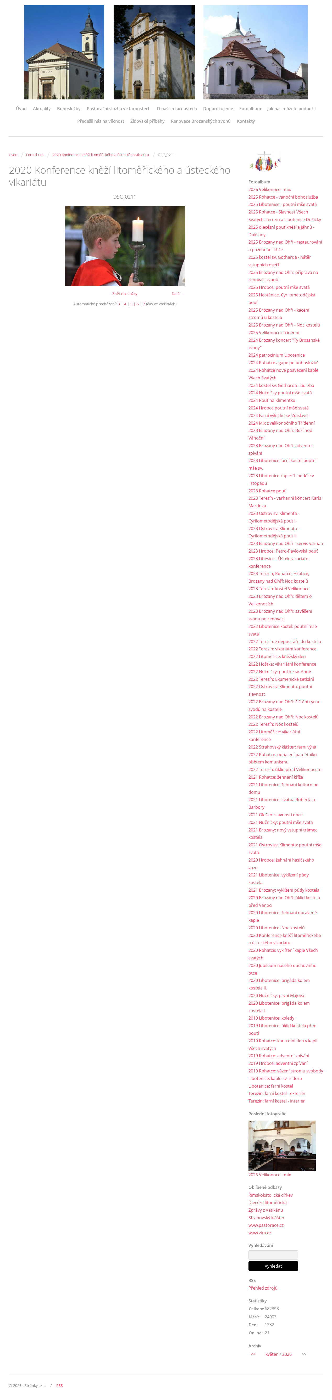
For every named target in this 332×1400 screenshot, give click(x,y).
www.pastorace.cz (266, 1225)
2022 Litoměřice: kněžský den (277, 656)
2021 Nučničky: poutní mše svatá (280, 822)
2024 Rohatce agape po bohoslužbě (283, 363)
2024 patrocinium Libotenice (276, 355)
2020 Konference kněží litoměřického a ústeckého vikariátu (100, 154)
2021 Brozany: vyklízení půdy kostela (283, 890)
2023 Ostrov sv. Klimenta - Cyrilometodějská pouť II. (273, 532)
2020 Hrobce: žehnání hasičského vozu (281, 863)
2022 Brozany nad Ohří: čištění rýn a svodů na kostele (283, 705)
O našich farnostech (177, 108)
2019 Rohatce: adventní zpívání (278, 1056)
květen (272, 1354)
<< (253, 1354)
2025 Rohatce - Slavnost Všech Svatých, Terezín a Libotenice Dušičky (284, 215)
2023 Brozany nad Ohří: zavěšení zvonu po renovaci (280, 615)
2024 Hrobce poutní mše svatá (278, 408)
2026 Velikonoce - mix (269, 189)
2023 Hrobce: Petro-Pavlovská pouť (283, 551)
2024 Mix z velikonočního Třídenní (281, 423)
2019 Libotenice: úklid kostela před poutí (282, 1029)
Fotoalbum (250, 108)
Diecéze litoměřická (267, 1202)
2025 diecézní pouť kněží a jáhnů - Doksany (281, 231)
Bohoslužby (69, 108)
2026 (287, 1354)
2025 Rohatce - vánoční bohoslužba (283, 197)
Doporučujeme (218, 108)
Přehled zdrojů (263, 1288)
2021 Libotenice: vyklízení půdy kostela (278, 878)
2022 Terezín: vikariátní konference (282, 649)
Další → (178, 293)
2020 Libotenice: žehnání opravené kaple (282, 916)
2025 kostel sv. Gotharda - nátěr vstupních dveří (279, 261)
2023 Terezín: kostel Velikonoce (278, 589)
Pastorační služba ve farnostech (119, 108)
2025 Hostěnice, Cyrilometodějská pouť (281, 298)
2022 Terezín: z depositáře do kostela (284, 641)
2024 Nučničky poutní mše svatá (280, 393)
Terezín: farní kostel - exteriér (277, 1093)
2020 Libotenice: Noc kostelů (276, 928)
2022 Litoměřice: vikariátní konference (274, 735)
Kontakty (246, 121)
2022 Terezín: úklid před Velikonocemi (285, 769)
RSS (59, 1385)
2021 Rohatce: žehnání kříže (275, 777)
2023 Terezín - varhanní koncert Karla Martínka (285, 502)
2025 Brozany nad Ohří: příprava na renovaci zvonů (283, 276)
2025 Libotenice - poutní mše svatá (282, 204)
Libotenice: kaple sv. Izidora (275, 1078)
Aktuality (42, 108)
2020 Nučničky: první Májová (276, 995)
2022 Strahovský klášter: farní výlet (282, 747)
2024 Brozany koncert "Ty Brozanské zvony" (284, 344)
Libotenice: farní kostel (270, 1086)
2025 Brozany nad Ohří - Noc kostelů (284, 325)
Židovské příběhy (147, 121)
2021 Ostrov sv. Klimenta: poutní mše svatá (285, 848)
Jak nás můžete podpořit (291, 108)
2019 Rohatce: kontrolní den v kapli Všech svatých (282, 1044)
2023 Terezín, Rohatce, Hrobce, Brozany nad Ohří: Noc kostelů (278, 577)
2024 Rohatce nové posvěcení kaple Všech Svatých (283, 374)
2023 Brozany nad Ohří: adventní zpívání (280, 449)
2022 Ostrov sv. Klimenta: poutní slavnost (280, 690)
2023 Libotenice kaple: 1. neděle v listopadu (281, 479)
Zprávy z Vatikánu (265, 1210)
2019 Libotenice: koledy (271, 1018)
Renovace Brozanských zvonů (201, 121)
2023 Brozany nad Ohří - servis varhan (285, 543)
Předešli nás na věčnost (100, 121)
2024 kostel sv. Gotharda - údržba (281, 385)
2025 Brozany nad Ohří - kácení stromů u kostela (278, 314)
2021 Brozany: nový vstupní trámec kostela (282, 833)
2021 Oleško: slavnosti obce (275, 815)
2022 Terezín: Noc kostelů (273, 724)
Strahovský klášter (266, 1218)
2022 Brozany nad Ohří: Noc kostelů (283, 717)
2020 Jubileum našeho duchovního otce (282, 969)
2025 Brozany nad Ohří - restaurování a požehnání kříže (285, 245)
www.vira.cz (259, 1233)
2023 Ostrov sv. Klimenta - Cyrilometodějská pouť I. (273, 517)
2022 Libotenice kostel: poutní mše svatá (282, 630)
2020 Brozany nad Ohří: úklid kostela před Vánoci (284, 901)
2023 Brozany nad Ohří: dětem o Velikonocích (280, 600)
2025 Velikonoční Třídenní (273, 332)
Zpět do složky (124, 293)
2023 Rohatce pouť (267, 491)
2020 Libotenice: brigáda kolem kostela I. (279, 1007)
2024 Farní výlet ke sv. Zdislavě (278, 415)
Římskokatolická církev (270, 1195)
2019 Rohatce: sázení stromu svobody (285, 1071)
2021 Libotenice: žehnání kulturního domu (283, 788)
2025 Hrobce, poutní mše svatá (279, 287)
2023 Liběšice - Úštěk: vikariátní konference (278, 562)
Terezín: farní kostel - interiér (276, 1101)
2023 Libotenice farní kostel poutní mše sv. (282, 464)
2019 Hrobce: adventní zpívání (278, 1063)
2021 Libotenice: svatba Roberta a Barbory (281, 803)
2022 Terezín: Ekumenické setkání (281, 679)
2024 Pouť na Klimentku (271, 400)
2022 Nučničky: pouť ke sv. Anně (279, 671)
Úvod (21, 108)
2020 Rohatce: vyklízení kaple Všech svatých (283, 954)
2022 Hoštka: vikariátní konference (282, 664)
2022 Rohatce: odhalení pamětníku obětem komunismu (282, 758)
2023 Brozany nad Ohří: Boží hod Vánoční (280, 434)
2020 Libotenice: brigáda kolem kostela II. (279, 984)
